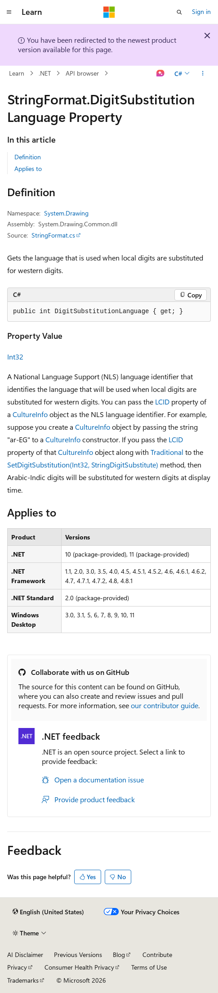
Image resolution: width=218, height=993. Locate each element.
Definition (27, 157)
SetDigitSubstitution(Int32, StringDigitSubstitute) (82, 464)
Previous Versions (78, 954)
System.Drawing (66, 213)
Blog (119, 954)
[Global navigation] (9, 12)
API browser (82, 73)
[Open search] (179, 12)
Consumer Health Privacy (79, 967)
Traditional (167, 452)
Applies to (28, 168)
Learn (16, 73)
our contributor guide (164, 705)
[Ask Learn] (160, 73)
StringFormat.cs (53, 235)
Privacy (17, 967)
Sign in (201, 11)
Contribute (157, 954)
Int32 (15, 356)
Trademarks (23, 980)
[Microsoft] (109, 12)
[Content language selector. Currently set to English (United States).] (48, 912)
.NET (45, 73)
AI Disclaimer (25, 954)
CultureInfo (30, 414)
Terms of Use (149, 967)
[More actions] (203, 73)
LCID (162, 401)
